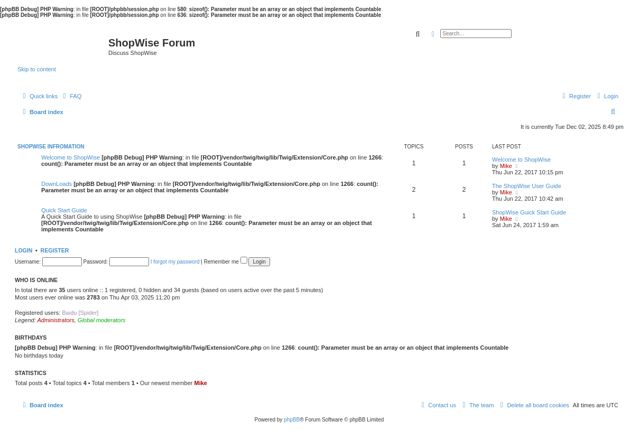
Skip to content (36, 69)
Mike (506, 166)
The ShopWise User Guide (526, 186)
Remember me (225, 262)
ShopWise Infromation (50, 146)
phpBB (292, 420)
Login (23, 250)
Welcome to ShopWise (70, 157)
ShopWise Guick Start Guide (529, 212)
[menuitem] (70, 96)
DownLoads (56, 184)
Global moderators (102, 320)
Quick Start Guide (64, 210)
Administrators (55, 320)
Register (55, 250)
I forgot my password (175, 262)
